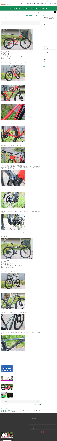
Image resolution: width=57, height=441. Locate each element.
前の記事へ (34, 12)
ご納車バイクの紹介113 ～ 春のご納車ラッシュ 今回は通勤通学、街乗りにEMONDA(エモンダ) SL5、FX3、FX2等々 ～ (49, 32)
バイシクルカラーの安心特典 (33, 418)
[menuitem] (42, 1)
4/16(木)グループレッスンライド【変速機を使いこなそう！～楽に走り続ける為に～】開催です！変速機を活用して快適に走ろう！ (49, 27)
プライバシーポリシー (32, 428)
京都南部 (45, 59)
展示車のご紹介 (46, 46)
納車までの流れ (31, 425)
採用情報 (45, 63)
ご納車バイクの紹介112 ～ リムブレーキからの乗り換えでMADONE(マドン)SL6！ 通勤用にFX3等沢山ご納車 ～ (49, 36)
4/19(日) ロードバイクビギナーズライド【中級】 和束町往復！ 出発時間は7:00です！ (49, 18)
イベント (45, 50)
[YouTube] (43, 432)
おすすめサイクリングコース (47, 52)
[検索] (48, 12)
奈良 (44, 57)
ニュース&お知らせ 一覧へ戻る (5, 408)
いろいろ (45, 61)
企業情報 (30, 423)
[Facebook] (41, 432)
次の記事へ (38, 12)
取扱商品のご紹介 (46, 48)
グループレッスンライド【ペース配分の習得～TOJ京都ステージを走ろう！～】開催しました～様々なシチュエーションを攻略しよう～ (49, 23)
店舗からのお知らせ (46, 44)
